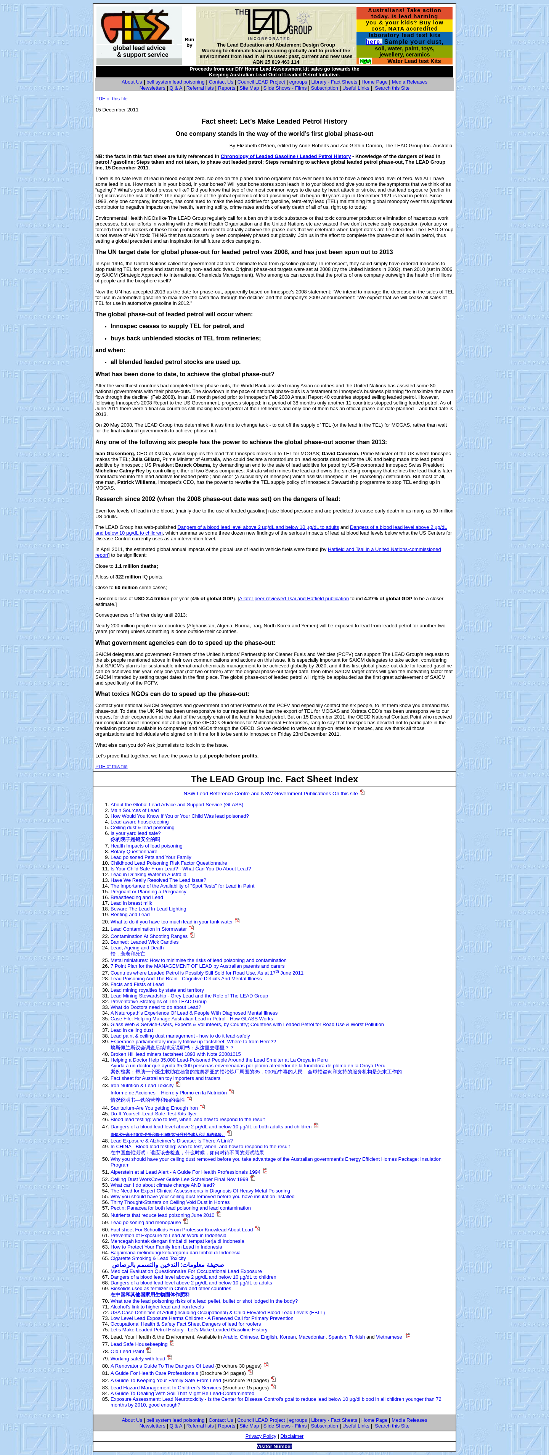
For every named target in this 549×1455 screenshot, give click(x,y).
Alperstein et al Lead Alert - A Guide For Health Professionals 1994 (185, 1172)
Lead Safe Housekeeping (139, 1344)
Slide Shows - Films (285, 88)
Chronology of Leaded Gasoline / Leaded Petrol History (286, 156)
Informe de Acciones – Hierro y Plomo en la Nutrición (169, 1093)
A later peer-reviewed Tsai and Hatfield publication (294, 598)
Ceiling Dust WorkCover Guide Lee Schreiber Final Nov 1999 (179, 1179)
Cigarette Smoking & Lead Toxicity (148, 1258)
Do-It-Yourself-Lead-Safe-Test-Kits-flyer (154, 1114)
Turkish (357, 1337)
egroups (298, 82)
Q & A (176, 88)
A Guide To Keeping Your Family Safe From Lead (166, 1380)
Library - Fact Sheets (334, 82)
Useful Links (355, 88)
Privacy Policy (261, 1436)
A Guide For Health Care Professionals (154, 1373)
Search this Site (392, 88)
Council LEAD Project (261, 82)
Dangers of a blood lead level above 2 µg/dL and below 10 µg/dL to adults (258, 527)
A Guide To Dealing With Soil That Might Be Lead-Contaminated (182, 1393)
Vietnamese (389, 1337)
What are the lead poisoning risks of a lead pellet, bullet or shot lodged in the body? (204, 1301)
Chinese (249, 1337)
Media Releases (409, 82)
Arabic (230, 1337)
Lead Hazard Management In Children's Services (166, 1388)
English (269, 1337)
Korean (288, 1337)
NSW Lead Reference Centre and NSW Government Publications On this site (271, 793)
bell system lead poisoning (175, 82)
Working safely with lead (138, 1359)
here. (374, 42)
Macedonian (312, 1337)
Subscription (324, 88)
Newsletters (152, 88)
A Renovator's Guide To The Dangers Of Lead (162, 1366)
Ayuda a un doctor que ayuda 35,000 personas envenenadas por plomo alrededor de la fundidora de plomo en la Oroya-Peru (248, 1065)
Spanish (337, 1337)
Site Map (249, 88)
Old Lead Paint (127, 1351)
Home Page (374, 82)
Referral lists (200, 88)
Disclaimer (292, 1436)
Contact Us (221, 82)
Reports (227, 88)
